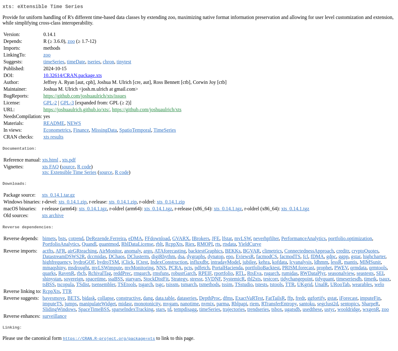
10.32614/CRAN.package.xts (72, 76)
